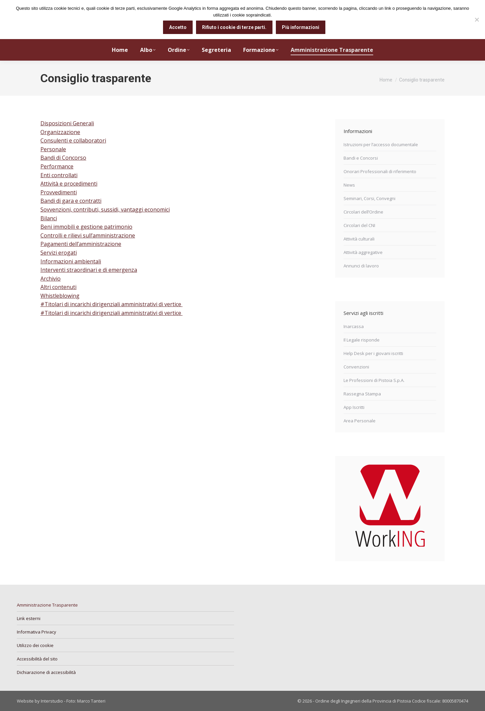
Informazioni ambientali (70, 261)
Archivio (50, 278)
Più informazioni (300, 27)
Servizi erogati (58, 252)
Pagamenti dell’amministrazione (80, 244)
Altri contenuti (58, 287)
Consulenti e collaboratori (73, 140)
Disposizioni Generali (67, 123)
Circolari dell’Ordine (363, 212)
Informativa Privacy (36, 632)
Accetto (178, 27)
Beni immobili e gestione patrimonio (86, 226)
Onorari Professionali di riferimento (380, 171)
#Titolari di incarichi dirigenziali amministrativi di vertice (111, 304)
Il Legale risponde (362, 340)
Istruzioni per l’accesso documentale (381, 144)
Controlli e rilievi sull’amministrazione (87, 235)
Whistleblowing (59, 295)
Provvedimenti (58, 192)
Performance (56, 166)
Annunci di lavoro (361, 266)
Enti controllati (58, 175)
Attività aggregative (363, 252)
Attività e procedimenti (68, 183)
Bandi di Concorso (63, 157)
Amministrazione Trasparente (47, 605)
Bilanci (48, 218)
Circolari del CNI (359, 225)
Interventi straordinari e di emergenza (88, 269)
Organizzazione (60, 132)
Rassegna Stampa (362, 394)
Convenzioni (356, 367)
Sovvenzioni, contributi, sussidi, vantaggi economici (105, 209)
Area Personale (360, 421)
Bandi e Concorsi (361, 158)
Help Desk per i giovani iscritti (373, 353)
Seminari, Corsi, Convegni (369, 198)
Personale (53, 149)
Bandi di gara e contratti (70, 200)
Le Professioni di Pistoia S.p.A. (374, 380)
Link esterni (28, 618)
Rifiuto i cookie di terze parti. (234, 27)
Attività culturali (359, 239)
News (349, 185)
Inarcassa (354, 326)
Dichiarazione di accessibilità (46, 672)
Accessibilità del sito (37, 659)
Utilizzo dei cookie (35, 645)
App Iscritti (354, 407)
